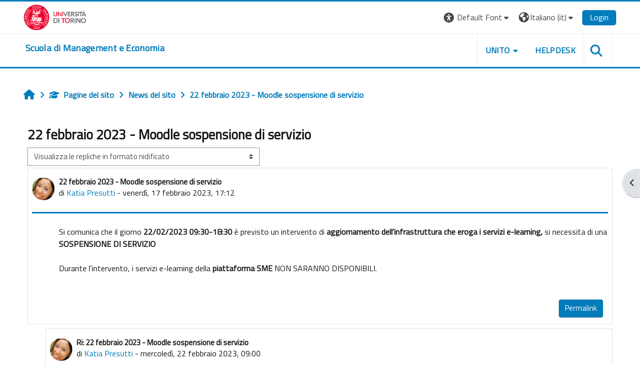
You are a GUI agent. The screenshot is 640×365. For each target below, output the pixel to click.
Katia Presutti (90, 193)
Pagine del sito (81, 95)
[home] (94, 48)
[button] (477, 17)
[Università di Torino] (55, 16)
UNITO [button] (498, 50)
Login (599, 17)
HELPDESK (555, 50)
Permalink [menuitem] (581, 308)
